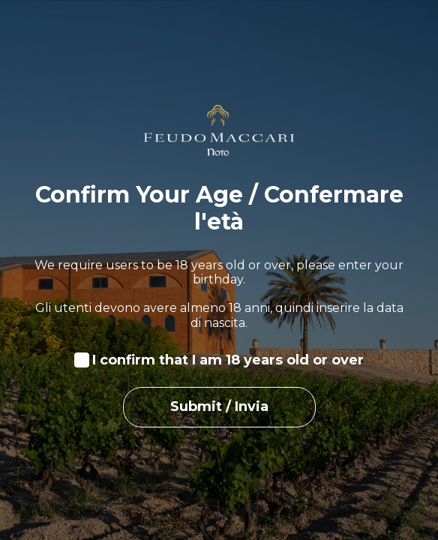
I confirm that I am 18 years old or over (228, 360)
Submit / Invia (219, 406)
